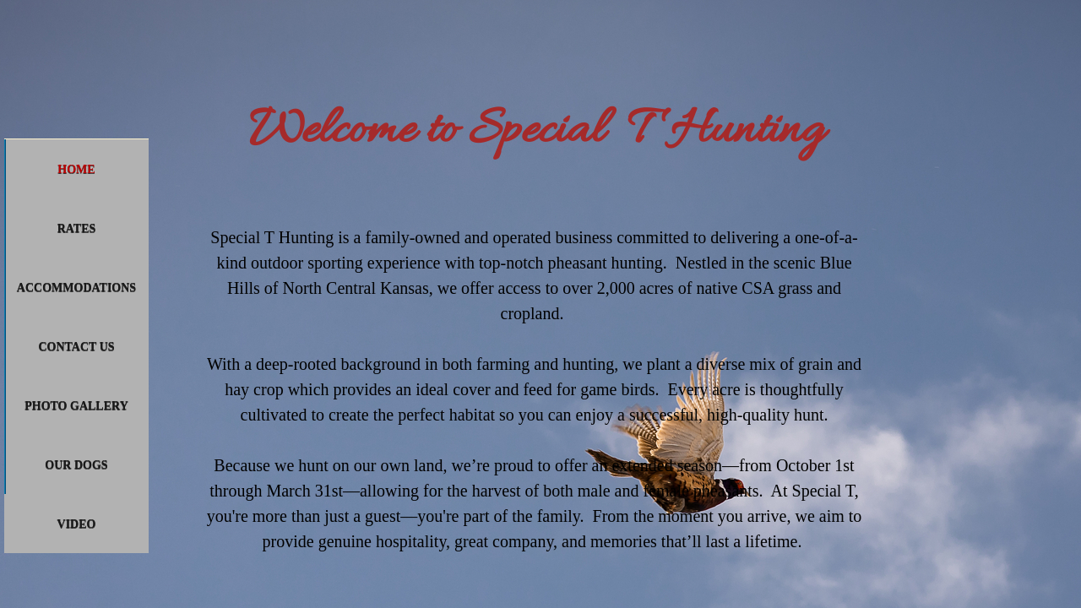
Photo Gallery (76, 405)
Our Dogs (76, 465)
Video (76, 524)
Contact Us (76, 346)
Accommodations (76, 287)
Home (76, 169)
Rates (76, 228)
